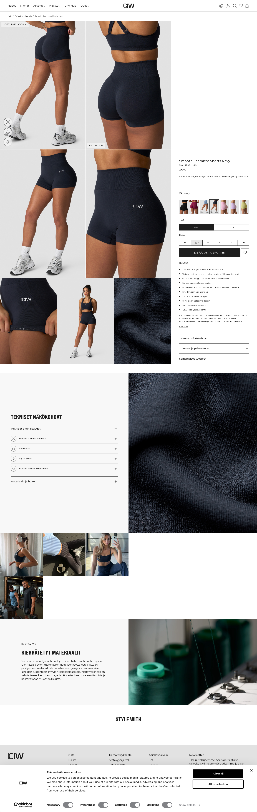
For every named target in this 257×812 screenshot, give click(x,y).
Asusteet (38, 5)
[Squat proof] (8, 142)
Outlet (83, 5)
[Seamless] (8, 132)
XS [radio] (185, 242)
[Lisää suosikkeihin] (245, 252)
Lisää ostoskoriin (210, 252)
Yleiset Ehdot (157, 785)
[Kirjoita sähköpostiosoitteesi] (214, 776)
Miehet (24, 5)
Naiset (12, 5)
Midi (231, 227)
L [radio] (220, 242)
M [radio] (208, 242)
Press (112, 775)
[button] (42, 85)
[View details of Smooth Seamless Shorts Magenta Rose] (194, 206)
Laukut (153, 765)
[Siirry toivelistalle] (241, 6)
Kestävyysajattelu (119, 760)
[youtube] (223, 786)
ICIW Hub (69, 5)
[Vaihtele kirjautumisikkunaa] (228, 5)
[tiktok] (215, 786)
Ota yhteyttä (157, 770)
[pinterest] (207, 786)
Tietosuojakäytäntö (161, 780)
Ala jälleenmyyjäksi (161, 775)
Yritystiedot (116, 770)
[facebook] (191, 786)
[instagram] (199, 786)
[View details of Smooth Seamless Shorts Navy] (214, 206)
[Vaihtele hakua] (235, 6)
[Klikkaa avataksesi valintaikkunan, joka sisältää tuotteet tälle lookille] (21, 554)
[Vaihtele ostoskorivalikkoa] (247, 6)
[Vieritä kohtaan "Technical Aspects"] (214, 339)
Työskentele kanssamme (124, 780)
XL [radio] (231, 242)
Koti (9, 16)
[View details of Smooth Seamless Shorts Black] (184, 206)
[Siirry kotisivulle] (128, 6)
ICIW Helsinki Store (80, 775)
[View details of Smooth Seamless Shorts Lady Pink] (224, 206)
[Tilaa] (244, 776)
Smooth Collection (189, 162)
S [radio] (197, 242)
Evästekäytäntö (158, 790)
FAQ (151, 760)
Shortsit (27, 16)
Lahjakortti (75, 770)
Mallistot (53, 5)
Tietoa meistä (117, 765)
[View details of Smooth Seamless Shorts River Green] (244, 206)
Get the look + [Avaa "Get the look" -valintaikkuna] (15, 24)
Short (197, 227)
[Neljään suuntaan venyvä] (8, 122)
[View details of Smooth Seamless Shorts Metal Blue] (204, 206)
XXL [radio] (243, 242)
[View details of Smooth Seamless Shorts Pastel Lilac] (234, 206)
